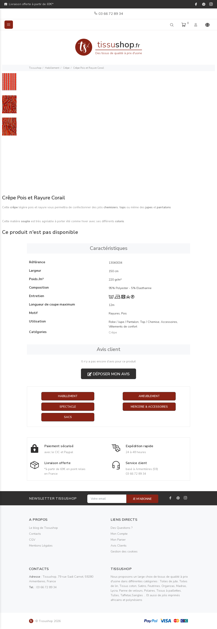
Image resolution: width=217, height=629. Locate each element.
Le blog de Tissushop (43, 528)
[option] (9, 84)
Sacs (68, 417)
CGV (32, 540)
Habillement (52, 68)
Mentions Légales (41, 546)
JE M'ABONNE (142, 499)
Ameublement (149, 396)
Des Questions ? (121, 528)
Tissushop (35, 68)
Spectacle (68, 407)
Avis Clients (119, 546)
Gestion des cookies (124, 552)
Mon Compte (119, 534)
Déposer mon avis (109, 374)
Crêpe (66, 68)
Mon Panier (118, 540)
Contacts (35, 534)
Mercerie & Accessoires (149, 407)
